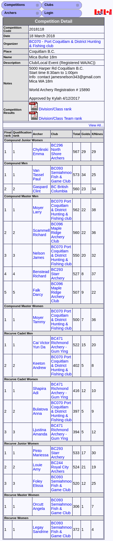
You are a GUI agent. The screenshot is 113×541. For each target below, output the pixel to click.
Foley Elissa (38, 483)
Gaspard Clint (40, 189)
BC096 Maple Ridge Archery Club (58, 232)
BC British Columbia (59, 189)
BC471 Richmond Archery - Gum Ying (60, 344)
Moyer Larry (38, 210)
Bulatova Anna (40, 411)
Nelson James (39, 255)
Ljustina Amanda (40, 432)
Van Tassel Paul (38, 174)
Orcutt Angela (39, 506)
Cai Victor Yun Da (41, 345)
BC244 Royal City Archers (60, 467)
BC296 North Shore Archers (58, 151)
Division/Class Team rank (55, 118)
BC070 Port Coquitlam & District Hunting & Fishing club (61, 210)
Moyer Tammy (39, 319)
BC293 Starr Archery (58, 273)
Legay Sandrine (40, 529)
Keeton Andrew (39, 365)
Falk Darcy (38, 292)
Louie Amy (37, 467)
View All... (96, 125)
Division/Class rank (50, 109)
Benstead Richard (41, 274)
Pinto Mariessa (40, 453)
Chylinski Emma (40, 151)
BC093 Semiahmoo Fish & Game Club (61, 174)
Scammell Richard (41, 232)
